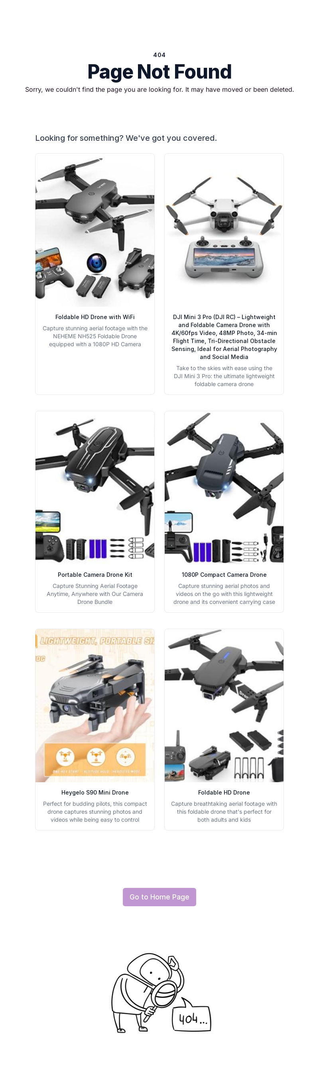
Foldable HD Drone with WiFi (95, 317)
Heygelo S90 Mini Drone (95, 792)
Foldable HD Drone (224, 792)
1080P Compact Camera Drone (224, 574)
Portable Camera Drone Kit (95, 574)
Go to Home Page (159, 897)
